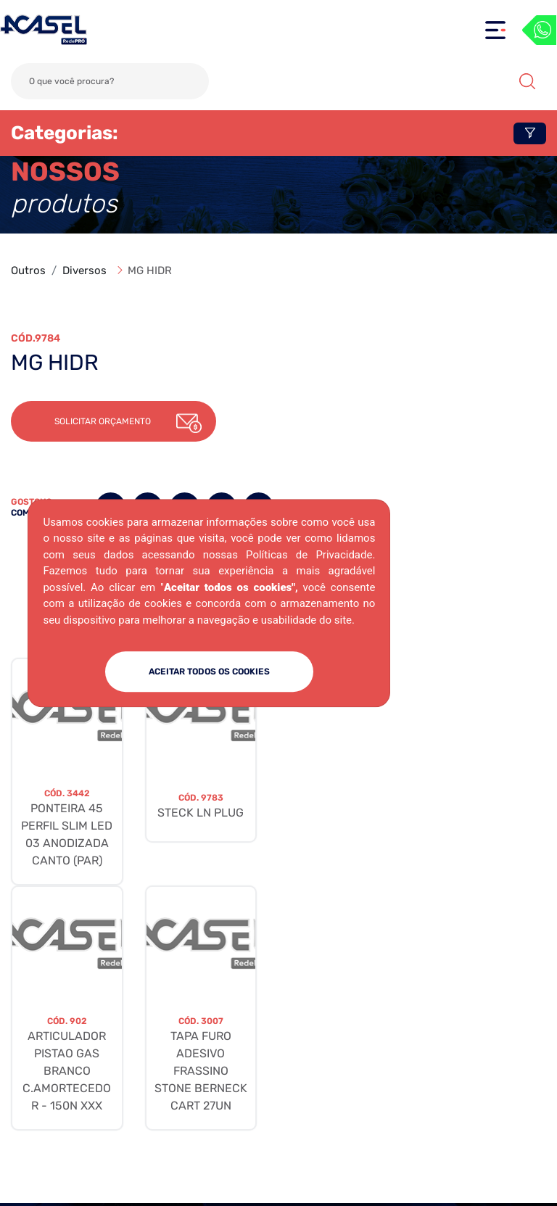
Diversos (84, 270)
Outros (28, 270)
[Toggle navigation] (495, 30)
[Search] (110, 81)
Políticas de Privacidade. (310, 554)
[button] (113, 421)
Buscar (527, 81)
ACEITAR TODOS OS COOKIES (209, 671)
